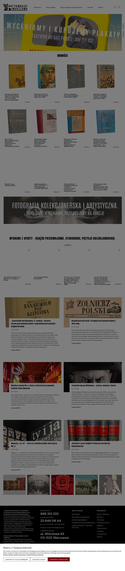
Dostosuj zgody (39, 559)
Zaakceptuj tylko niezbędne (16, 559)
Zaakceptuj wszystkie (59, 559)
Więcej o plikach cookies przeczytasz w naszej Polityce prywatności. (23, 555)
